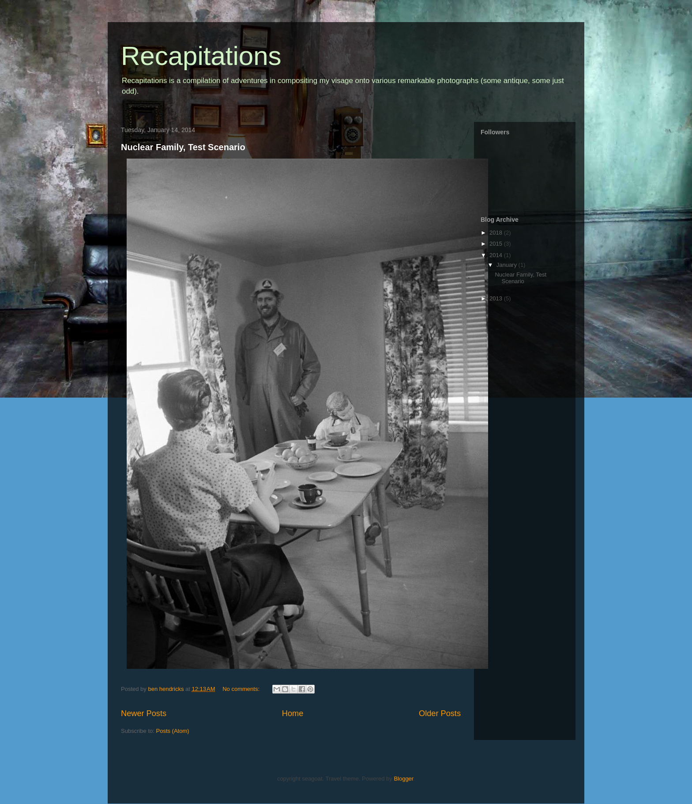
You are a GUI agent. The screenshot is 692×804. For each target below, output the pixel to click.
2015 (496, 243)
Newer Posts (143, 713)
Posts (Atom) (172, 731)
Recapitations (201, 56)
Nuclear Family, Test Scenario (183, 147)
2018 (496, 232)
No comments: (241, 689)
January (507, 265)
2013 (496, 298)
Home (293, 713)
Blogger (403, 778)
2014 (496, 255)
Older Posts (440, 713)
